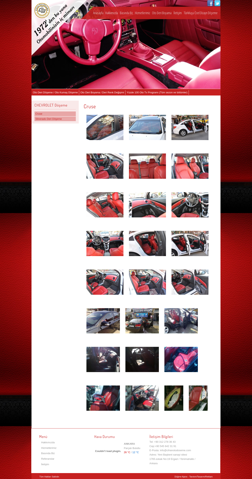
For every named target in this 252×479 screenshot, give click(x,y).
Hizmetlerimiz (142, 12)
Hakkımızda (111, 12)
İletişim (177, 12)
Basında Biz (126, 12)
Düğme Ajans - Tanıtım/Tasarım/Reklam (193, 476)
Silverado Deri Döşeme (48, 118)
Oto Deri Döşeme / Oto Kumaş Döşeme (55, 92)
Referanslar (47, 458)
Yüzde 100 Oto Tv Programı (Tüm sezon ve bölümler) (157, 92)
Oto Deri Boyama (161, 12)
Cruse (38, 113)
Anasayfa (98, 12)
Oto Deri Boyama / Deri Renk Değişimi (102, 92)
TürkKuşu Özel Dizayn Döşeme (201, 12)
